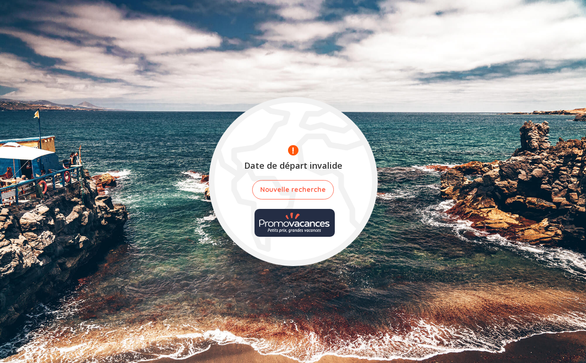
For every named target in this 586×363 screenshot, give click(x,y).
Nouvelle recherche (293, 189)
